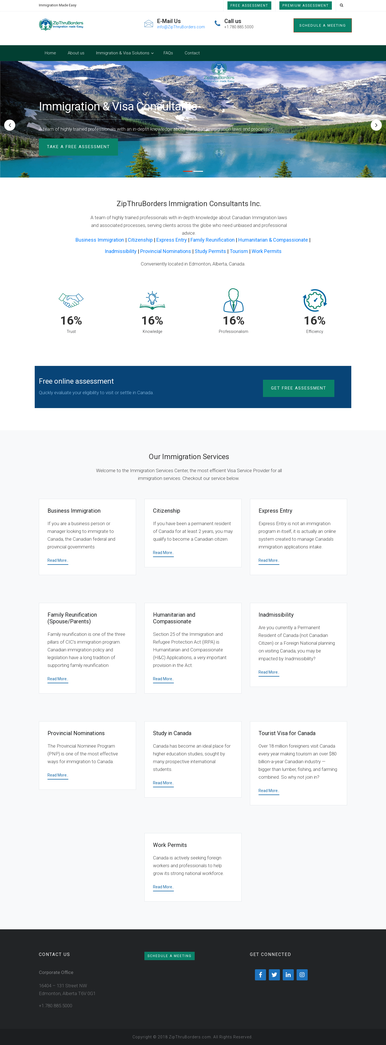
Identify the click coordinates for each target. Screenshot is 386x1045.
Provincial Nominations (165, 251)
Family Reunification (213, 240)
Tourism (239, 251)
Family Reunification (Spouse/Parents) (72, 618)
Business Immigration (100, 240)
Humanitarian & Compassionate (273, 240)
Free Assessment (249, 5)
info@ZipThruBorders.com (181, 27)
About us (76, 52)
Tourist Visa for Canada (287, 733)
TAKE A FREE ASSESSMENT (78, 146)
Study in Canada (172, 733)
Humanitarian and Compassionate (174, 618)
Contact (192, 52)
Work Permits (267, 251)
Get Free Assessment (298, 388)
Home (50, 52)
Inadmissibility (121, 251)
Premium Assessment (305, 5)
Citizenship (140, 240)
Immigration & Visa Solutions (122, 52)
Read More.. (57, 560)
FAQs (168, 52)
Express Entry (171, 240)
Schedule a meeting (322, 25)
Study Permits (210, 251)
